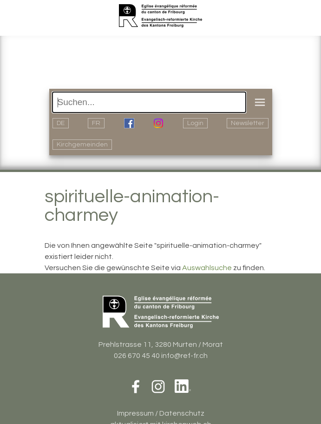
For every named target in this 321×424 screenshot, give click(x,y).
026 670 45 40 (137, 355)
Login (195, 123)
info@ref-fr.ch (184, 355)
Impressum (135, 413)
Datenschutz (181, 413)
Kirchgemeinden (82, 144)
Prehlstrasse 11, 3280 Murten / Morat (160, 344)
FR (96, 123)
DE (61, 123)
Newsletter (247, 123)
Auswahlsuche (207, 268)
